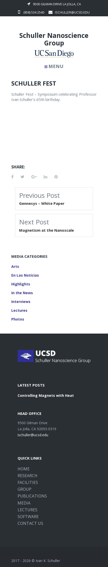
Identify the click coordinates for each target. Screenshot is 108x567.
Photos (17, 319)
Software (28, 516)
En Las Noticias (25, 275)
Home (24, 469)
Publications (32, 496)
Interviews (20, 301)
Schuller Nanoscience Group (53, 39)
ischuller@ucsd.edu (69, 12)
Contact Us (30, 523)
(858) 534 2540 (31, 12)
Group (24, 489)
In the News (22, 292)
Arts (15, 266)
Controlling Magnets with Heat (46, 395)
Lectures (19, 310)
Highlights (20, 284)
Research (27, 475)
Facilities (28, 482)
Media (24, 503)
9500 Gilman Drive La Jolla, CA (54, 4)
